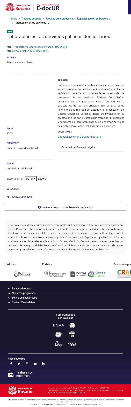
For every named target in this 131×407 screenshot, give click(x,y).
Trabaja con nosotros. (20, 373)
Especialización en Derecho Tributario (94, 18)
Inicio (14, 18)
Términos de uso (59, 393)
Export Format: (16, 178)
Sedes (50, 393)
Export (42, 178)
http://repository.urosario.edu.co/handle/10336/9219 (37, 46)
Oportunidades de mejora (75, 393)
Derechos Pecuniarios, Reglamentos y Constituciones (85, 400)
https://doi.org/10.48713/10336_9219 (27, 50)
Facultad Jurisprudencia (59, 18)
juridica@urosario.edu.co (65, 402)
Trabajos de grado (31, 18)
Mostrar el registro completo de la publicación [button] (65, 207)
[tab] (91, 147)
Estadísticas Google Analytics (79, 147)
